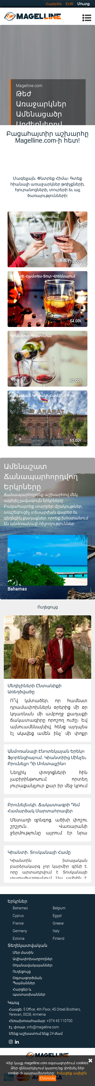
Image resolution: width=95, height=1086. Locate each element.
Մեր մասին (23, 952)
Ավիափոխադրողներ (32, 959)
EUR (69, 4)
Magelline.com (29, 85)
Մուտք (83, 4)
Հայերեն (54, 4)
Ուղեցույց (22, 971)
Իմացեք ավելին (72, 1073)
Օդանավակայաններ (32, 965)
